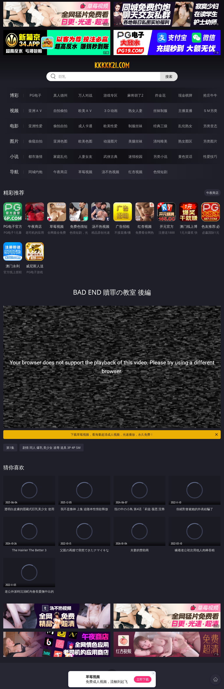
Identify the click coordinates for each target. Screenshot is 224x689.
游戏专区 (110, 95)
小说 (14, 156)
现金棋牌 (185, 95)
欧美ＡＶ (85, 110)
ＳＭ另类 (210, 110)
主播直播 (185, 110)
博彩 (14, 95)
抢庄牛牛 (210, 95)
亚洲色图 (60, 141)
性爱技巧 (210, 156)
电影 (14, 126)
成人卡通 (85, 126)
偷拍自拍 (60, 126)
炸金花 (160, 95)
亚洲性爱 (35, 126)
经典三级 (160, 126)
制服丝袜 (135, 126)
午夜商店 (60, 171)
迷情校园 (135, 156)
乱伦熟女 (185, 126)
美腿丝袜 (135, 141)
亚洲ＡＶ (35, 110)
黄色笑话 (185, 156)
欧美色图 (85, 141)
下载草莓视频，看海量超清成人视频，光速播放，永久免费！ (145, 434)
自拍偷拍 (60, 110)
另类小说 (160, 156)
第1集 (10, 447)
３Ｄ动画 (110, 110)
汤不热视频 (110, 171)
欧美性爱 (110, 126)
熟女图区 (185, 141)
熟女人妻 (135, 110)
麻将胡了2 (135, 95)
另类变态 (210, 126)
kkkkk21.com (112, 65)
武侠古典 (110, 156)
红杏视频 (135, 171)
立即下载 (142, 679)
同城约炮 (35, 171)
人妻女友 (85, 156)
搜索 (168, 76)
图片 (14, 141)
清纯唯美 (160, 141)
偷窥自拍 (35, 141)
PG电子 (35, 95)
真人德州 (60, 95)
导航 (14, 172)
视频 (14, 110)
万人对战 (85, 95)
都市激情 (35, 156)
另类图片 (210, 141)
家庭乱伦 (60, 156)
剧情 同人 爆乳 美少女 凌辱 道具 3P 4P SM (51, 447)
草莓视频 (85, 171)
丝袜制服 (160, 110)
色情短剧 (160, 171)
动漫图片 (110, 141)
